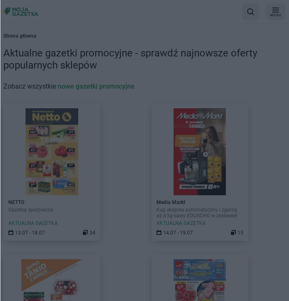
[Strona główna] (20, 11)
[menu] (276, 11)
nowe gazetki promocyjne (96, 86)
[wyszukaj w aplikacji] (250, 11)
